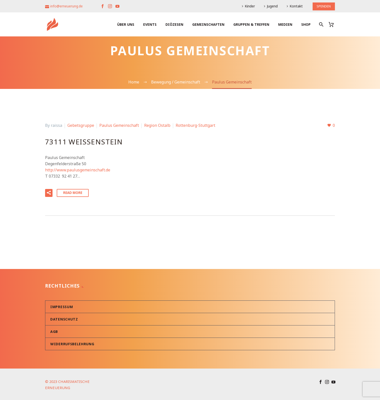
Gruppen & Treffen (251, 24)
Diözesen (174, 24)
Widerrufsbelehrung (72, 343)
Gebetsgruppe (80, 125)
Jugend (270, 6)
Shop (306, 24)
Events (150, 24)
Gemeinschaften (208, 24)
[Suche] (321, 24)
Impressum (61, 306)
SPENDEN (323, 6)
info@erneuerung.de (66, 6)
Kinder (248, 6)
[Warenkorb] (333, 24)
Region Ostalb (157, 125)
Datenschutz (64, 318)
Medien (285, 24)
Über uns (125, 24)
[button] (49, 192)
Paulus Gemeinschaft (119, 125)
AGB (54, 330)
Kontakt (294, 6)
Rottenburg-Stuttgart (195, 125)
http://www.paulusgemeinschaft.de (77, 170)
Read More (73, 192)
